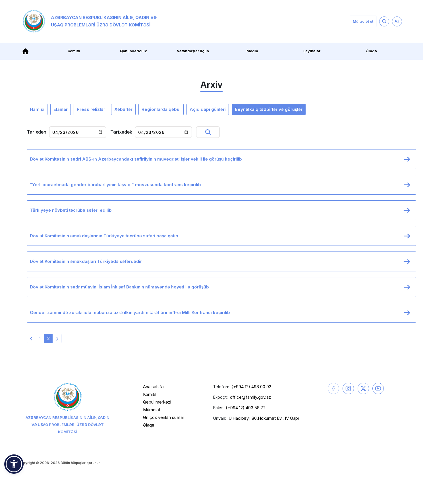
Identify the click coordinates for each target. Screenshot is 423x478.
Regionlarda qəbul (161, 109)
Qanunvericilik (133, 51)
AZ (397, 21)
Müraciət (151, 409)
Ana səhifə (153, 386)
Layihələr (311, 51)
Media (252, 51)
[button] (14, 464)
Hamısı (37, 109)
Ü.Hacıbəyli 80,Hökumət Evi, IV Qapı (264, 418)
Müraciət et (363, 21)
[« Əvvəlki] (31, 338)
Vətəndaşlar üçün (193, 51)
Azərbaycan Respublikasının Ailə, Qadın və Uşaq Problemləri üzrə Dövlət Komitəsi (89, 21)
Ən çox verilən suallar (163, 417)
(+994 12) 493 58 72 (246, 407)
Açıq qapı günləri (208, 109)
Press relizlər (91, 109)
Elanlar (60, 109)
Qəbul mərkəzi (157, 402)
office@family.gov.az (250, 397)
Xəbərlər (123, 109)
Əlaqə (371, 51)
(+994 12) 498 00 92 (251, 386)
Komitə (74, 51)
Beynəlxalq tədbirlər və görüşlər (268, 109)
